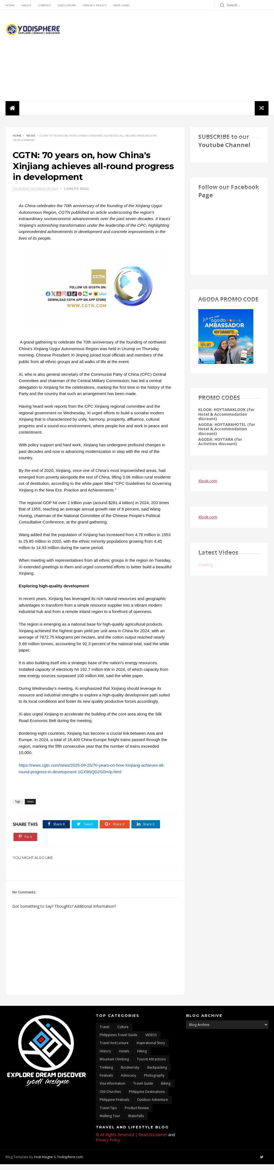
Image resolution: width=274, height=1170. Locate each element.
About (26, 5)
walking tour (110, 1121)
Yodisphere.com (70, 1162)
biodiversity (130, 1073)
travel (104, 1032)
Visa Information (112, 1089)
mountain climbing (114, 1065)
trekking (106, 1073)
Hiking (142, 1057)
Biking (165, 1089)
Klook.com (207, 481)
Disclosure (67, 5)
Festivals (106, 1081)
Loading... (206, 565)
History (105, 1057)
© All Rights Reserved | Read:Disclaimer (131, 1140)
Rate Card (121, 5)
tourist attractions (151, 1065)
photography (154, 1081)
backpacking (157, 1073)
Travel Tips (108, 1113)
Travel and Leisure (114, 1049)
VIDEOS (151, 1040)
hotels (124, 1057)
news (30, 136)
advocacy (128, 1081)
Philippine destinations (147, 1097)
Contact (44, 5)
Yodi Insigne (43, 1162)
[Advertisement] (168, 55)
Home (10, 5)
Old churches (110, 1097)
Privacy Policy (95, 5)
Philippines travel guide (118, 1040)
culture (123, 1032)
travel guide (143, 1089)
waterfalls (136, 1121)
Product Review (137, 1113)
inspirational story (151, 1049)
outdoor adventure (152, 1105)
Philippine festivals (114, 1105)
